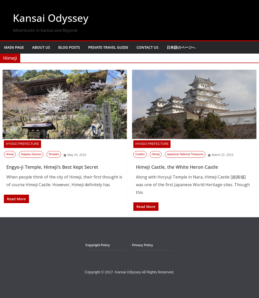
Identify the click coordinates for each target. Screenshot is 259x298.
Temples (53, 154)
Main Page (14, 47)
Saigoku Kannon (31, 154)
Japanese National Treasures (185, 154)
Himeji (10, 154)
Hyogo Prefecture (22, 144)
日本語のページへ (181, 47)
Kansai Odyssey (50, 18)
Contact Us (147, 47)
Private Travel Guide (108, 47)
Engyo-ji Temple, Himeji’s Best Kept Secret (52, 167)
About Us (41, 47)
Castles (140, 154)
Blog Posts (69, 47)
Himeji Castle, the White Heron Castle (177, 167)
